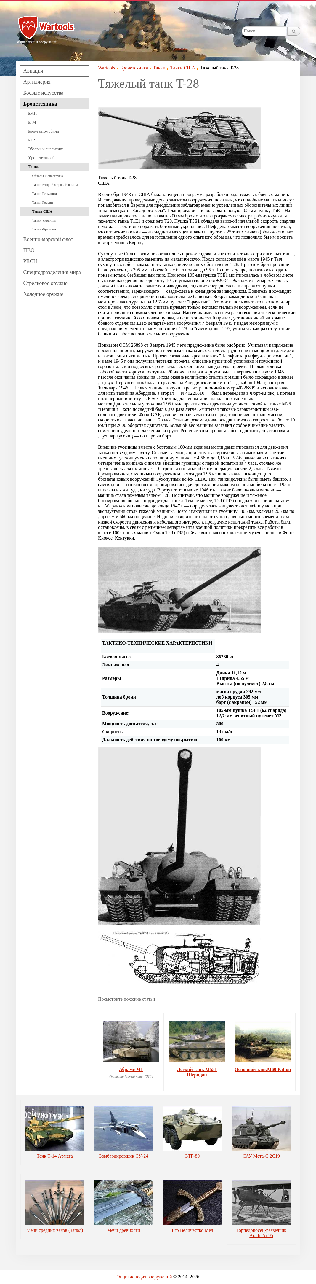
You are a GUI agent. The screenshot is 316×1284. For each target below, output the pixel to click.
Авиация (33, 71)
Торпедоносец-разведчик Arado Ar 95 (261, 1233)
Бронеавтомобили (43, 131)
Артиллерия (37, 82)
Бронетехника (40, 104)
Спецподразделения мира (52, 272)
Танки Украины (44, 220)
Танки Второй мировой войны (55, 185)
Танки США (42, 211)
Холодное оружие (43, 294)
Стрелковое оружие (45, 283)
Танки (34, 167)
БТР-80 (192, 1156)
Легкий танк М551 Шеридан (197, 1072)
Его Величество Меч (192, 1230)
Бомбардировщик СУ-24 (123, 1156)
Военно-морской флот (48, 239)
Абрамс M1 (131, 1069)
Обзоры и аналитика (47, 176)
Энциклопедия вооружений (144, 1276)
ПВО (29, 250)
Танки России (42, 203)
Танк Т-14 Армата (55, 1156)
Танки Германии (44, 194)
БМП (32, 113)
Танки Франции (44, 229)
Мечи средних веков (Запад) (54, 1230)
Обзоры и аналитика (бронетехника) (46, 153)
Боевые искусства (43, 93)
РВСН (30, 261)
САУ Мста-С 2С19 (261, 1156)
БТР (31, 140)
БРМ (32, 122)
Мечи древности (123, 1230)
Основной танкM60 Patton (263, 1069)
